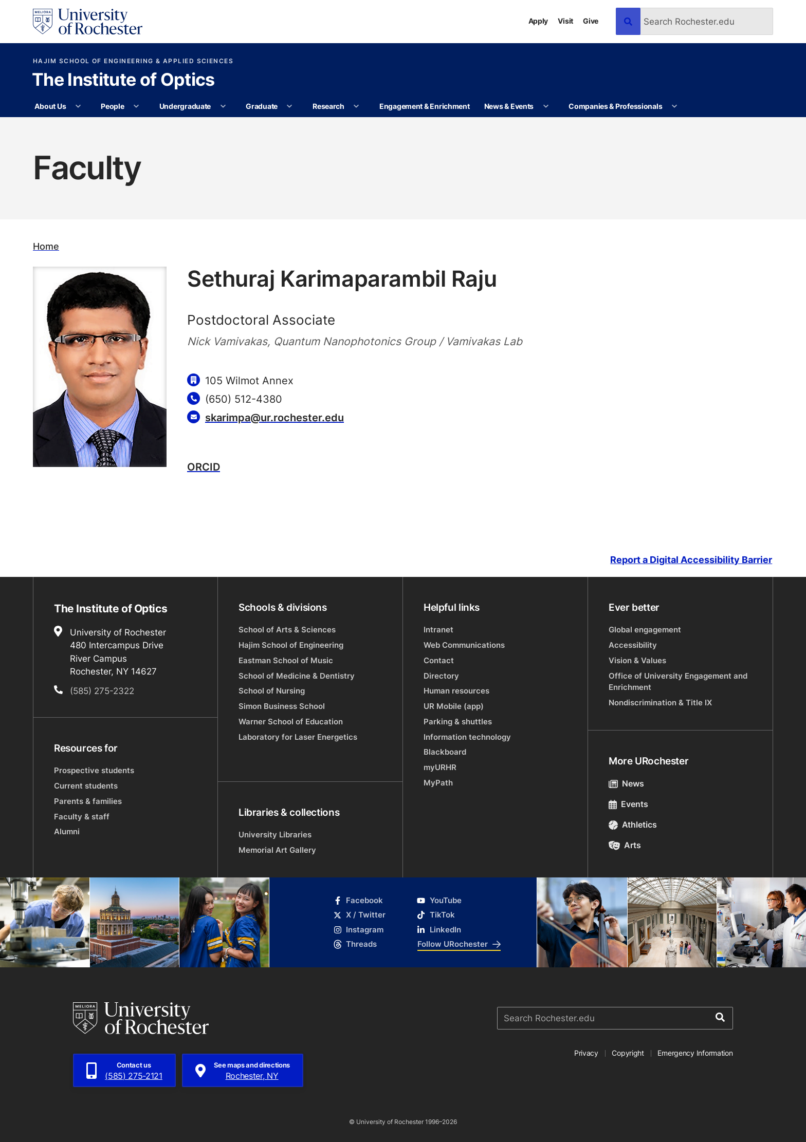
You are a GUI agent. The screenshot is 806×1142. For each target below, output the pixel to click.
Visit (565, 21)
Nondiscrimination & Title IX (660, 702)
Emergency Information (694, 1053)
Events (628, 804)
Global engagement (645, 629)
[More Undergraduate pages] (223, 106)
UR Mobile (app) (454, 706)
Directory (441, 675)
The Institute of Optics (123, 80)
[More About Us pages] (78, 106)
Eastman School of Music (286, 660)
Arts (625, 845)
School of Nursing (272, 690)
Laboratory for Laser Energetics (298, 737)
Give (590, 21)
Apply (538, 21)
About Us (50, 106)
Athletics (633, 824)
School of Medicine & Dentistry (297, 675)
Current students (86, 785)
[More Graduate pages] (289, 106)
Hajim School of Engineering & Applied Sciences (133, 61)
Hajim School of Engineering (291, 645)
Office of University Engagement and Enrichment (678, 681)
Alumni (67, 831)
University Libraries (275, 834)
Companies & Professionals (615, 106)
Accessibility (633, 645)
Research (328, 106)
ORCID (203, 466)
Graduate (262, 106)
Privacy (586, 1053)
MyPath (438, 782)
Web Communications (464, 645)
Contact (439, 660)
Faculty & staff (81, 816)
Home (46, 246)
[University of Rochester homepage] (87, 21)
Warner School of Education (291, 721)
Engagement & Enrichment (424, 106)
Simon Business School (282, 706)
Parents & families (88, 801)
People (112, 106)
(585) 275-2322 (102, 690)
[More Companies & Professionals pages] (674, 106)
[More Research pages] (356, 106)
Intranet (438, 629)
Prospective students (94, 770)
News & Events (509, 106)
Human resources (456, 690)
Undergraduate (185, 106)
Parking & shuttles (458, 721)
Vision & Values (637, 660)
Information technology (467, 737)
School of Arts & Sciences (287, 629)
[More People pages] (136, 106)
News (626, 783)
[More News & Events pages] (546, 106)
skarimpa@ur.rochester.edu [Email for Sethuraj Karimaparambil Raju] (274, 417)
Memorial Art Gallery (277, 850)
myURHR (440, 767)
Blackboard (445, 751)
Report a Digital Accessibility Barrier (691, 559)
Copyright (628, 1053)
